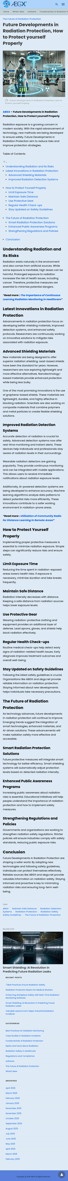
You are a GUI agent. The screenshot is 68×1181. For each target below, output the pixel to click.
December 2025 (13, 1108)
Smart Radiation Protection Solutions (32, 222)
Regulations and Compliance (20, 1056)
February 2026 (13, 1098)
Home (6, 11)
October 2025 (12, 1118)
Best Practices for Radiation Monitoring (25, 1030)
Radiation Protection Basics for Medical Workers (29, 989)
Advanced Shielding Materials (27, 175)
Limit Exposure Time (21, 192)
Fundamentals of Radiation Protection (24, 1040)
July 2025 (10, 1133)
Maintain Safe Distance (23, 196)
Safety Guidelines (12, 914)
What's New (11, 1071)
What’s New (18, 11)
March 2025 (11, 1154)
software (32, 11)
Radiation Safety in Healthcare (21, 1051)
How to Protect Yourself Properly (26, 188)
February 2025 (13, 1159)
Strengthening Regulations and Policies (33, 231)
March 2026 (11, 1093)
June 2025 (11, 1138)
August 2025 (12, 1128)
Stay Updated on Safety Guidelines (31, 209)
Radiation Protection (26, 911)
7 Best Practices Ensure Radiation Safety (25, 984)
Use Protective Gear (21, 201)
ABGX (6, 112)
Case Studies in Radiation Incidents (23, 1035)
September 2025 (14, 1123)
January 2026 (12, 1103)
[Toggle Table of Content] (5, 162)
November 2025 (13, 1113)
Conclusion (13, 239)
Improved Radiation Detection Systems (33, 179)
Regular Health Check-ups (25, 205)
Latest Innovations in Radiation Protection (32, 171)
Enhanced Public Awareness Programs (33, 226)
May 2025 (10, 1143)
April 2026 (10, 1088)
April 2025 (10, 1148)
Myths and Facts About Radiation (22, 1046)
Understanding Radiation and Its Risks (30, 166)
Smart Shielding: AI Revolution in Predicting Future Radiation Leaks (27, 970)
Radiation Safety (49, 911)
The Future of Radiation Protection (22, 19)
